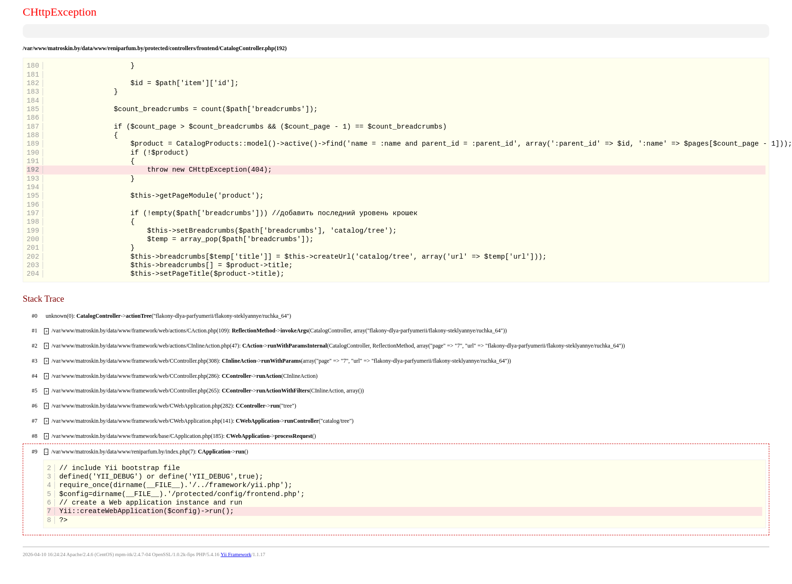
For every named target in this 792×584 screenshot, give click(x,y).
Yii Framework (235, 554)
